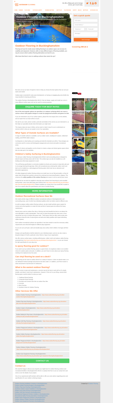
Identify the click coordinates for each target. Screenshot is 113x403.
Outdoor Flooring (93, 383)
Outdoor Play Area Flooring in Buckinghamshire (28, 387)
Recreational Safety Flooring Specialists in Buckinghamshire (31, 396)
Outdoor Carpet (37, 10)
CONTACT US (42, 361)
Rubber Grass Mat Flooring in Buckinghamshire (28, 390)
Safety (75, 10)
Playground (67, 10)
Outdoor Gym (94, 10)
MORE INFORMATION (42, 191)
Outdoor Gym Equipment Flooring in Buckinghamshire (29, 401)
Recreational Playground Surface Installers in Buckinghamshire (32, 394)
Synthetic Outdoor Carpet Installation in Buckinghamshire (30, 389)
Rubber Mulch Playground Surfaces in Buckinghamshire (30, 397)
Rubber (21, 10)
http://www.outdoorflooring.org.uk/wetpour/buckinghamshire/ (40, 240)
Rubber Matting (49, 10)
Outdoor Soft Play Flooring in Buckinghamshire (28, 392)
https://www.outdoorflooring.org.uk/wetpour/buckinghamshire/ (33, 349)
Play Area (27, 10)
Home (16, 10)
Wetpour (85, 10)
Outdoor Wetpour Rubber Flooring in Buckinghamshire (30, 399)
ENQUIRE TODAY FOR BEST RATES (42, 107)
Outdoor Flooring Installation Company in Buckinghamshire (31, 383)
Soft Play (59, 10)
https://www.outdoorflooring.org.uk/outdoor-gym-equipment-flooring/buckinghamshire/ (40, 356)
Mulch (79, 10)
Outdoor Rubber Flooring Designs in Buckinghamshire (29, 385)
